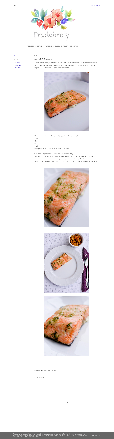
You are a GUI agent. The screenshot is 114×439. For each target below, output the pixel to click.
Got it (100, 435)
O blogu (56, 46)
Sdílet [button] (16, 55)
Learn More (94, 435)
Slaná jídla (17, 67)
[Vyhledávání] (95, 5)
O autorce (47, 46)
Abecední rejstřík (34, 46)
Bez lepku (17, 63)
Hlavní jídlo (17, 65)
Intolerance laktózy (70, 46)
